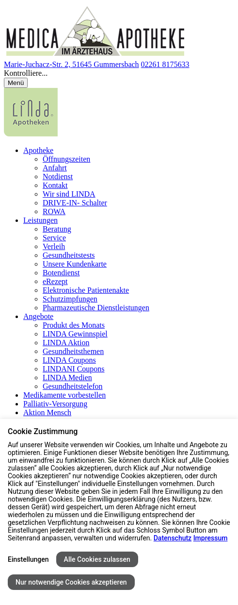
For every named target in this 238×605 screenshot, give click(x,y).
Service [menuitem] (54, 238)
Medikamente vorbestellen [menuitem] (64, 395)
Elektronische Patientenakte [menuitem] (86, 290)
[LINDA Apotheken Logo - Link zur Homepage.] (31, 134)
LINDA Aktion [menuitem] (66, 342)
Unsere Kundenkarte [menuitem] (75, 264)
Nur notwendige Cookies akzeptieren (71, 582)
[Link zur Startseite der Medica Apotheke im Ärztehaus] (96, 55)
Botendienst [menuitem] (61, 273)
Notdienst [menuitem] (58, 176)
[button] (119, 73)
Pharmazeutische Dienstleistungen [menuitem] (96, 307)
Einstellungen (28, 559)
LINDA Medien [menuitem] (67, 377)
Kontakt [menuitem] (55, 185)
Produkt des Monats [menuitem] (74, 325)
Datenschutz (172, 538)
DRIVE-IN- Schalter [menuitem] (75, 203)
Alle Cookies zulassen (97, 559)
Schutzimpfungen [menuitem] (70, 299)
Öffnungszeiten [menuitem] (66, 159)
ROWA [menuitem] (54, 211)
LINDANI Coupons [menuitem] (74, 369)
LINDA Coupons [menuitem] (69, 360)
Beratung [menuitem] (57, 229)
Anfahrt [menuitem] (55, 168)
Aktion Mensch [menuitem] (47, 412)
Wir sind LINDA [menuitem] (69, 194)
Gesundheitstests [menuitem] (69, 255)
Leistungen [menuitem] (40, 220)
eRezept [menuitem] (55, 281)
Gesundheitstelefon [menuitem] (73, 386)
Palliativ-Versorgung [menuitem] (55, 404)
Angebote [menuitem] (38, 316)
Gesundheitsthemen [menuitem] (73, 351)
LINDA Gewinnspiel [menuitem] (75, 334)
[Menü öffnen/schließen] (16, 83)
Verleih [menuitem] (54, 246)
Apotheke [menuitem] (38, 150)
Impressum (210, 538)
